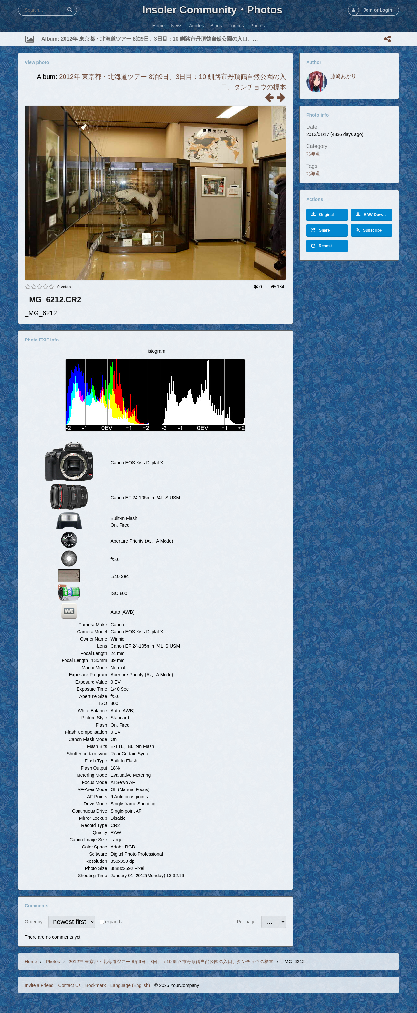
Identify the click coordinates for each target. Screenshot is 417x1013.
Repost (321, 245)
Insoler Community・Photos (212, 10)
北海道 (313, 153)
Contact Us (69, 985)
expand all (115, 921)
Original (322, 214)
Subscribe (369, 230)
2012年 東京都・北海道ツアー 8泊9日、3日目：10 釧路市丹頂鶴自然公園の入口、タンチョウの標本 (171, 961)
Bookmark (95, 985)
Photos (53, 961)
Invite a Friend (39, 985)
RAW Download (374, 214)
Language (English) (130, 985)
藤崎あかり (343, 76)
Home (31, 961)
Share (320, 230)
